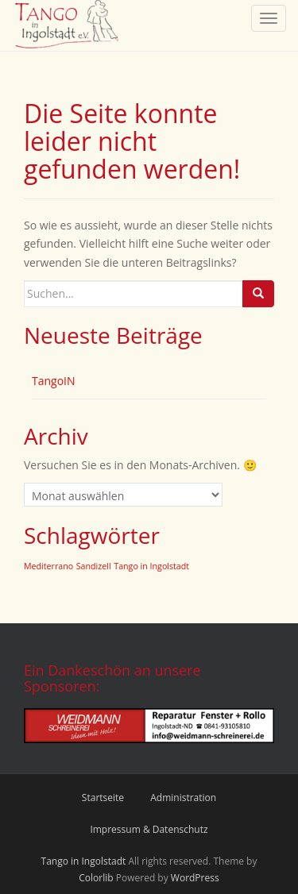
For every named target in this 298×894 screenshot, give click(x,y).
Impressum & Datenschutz (148, 829)
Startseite (103, 797)
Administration (183, 797)
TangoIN (53, 380)
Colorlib (96, 877)
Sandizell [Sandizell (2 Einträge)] (93, 566)
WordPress (195, 877)
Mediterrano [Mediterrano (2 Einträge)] (48, 566)
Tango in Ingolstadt (83, 861)
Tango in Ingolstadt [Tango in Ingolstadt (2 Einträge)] (151, 566)
